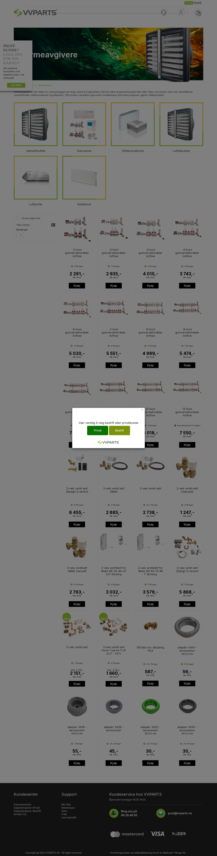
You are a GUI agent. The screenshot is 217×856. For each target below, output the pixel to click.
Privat (98, 430)
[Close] (142, 409)
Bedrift (119, 430)
